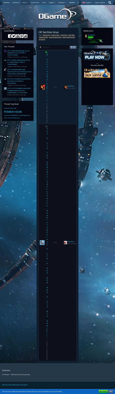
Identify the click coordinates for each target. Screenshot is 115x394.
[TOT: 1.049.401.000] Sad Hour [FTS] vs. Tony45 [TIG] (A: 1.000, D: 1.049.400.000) (18, 62)
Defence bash (55, 35)
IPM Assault (46, 35)
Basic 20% (71, 35)
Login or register (100, 2)
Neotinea (71, 86)
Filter (73, 47)
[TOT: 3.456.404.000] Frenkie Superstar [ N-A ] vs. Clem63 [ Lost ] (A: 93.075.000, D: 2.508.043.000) (19, 72)
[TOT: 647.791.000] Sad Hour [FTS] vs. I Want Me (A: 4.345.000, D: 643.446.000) (19, 81)
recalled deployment (24, 115)
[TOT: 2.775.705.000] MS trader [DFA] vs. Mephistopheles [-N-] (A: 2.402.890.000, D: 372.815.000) (18, 90)
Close (110, 391)
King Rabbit (91, 35)
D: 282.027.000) (8, 108)
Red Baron (71, 241)
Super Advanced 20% (55, 37)
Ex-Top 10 (42, 39)
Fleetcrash (64, 35)
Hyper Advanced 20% (69, 37)
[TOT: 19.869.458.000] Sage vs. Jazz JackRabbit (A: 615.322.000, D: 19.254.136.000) (18, 53)
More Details (103, 391)
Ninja (14, 108)
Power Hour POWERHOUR (11, 115)
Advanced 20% (43, 37)
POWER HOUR (13, 111)
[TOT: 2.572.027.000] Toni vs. (12, 118)
